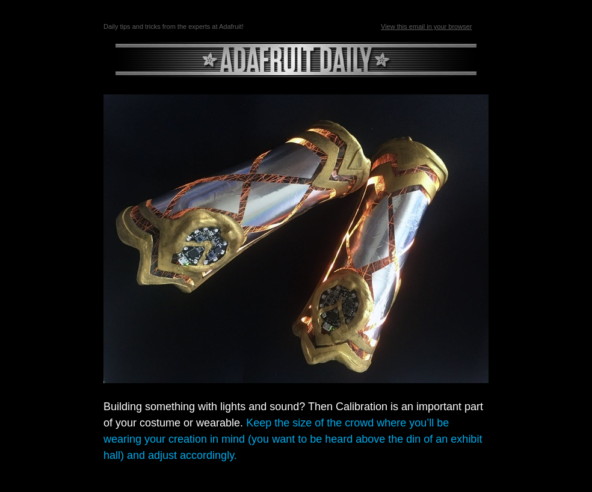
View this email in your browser (426, 26)
